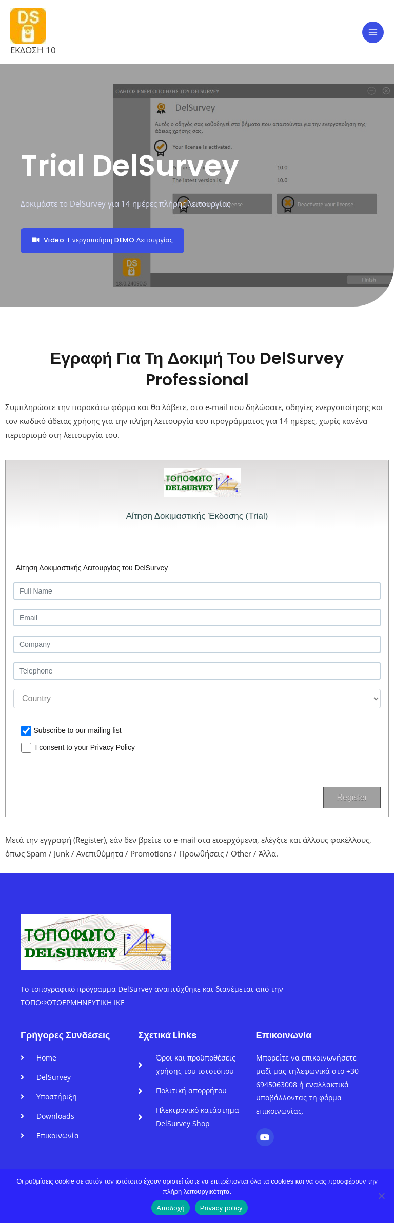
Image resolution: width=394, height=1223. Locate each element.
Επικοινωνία (284, 1035)
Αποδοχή (170, 1208)
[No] (381, 1196)
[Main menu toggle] (373, 32)
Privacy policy (221, 1208)
